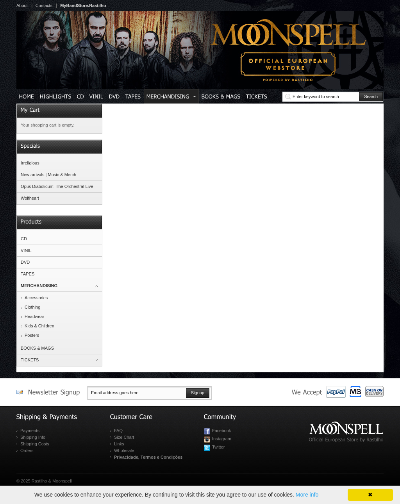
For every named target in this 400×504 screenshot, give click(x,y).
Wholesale (124, 450)
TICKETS (30, 359)
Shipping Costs (34, 443)
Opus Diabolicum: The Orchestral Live (57, 186)
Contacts (44, 5)
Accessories (36, 297)
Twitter (218, 447)
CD (24, 238)
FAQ (118, 430)
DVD (25, 262)
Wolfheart (30, 198)
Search (371, 96)
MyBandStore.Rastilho (83, 5)
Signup (197, 392)
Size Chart (124, 437)
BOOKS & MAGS (37, 348)
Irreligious (30, 163)
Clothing (32, 307)
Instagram (221, 438)
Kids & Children (39, 325)
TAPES (27, 274)
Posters (32, 335)
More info (307, 494)
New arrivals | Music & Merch (48, 174)
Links (119, 443)
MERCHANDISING (39, 285)
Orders (27, 450)
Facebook (221, 430)
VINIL (26, 250)
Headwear (34, 316)
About (22, 5)
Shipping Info (32, 437)
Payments (29, 430)
